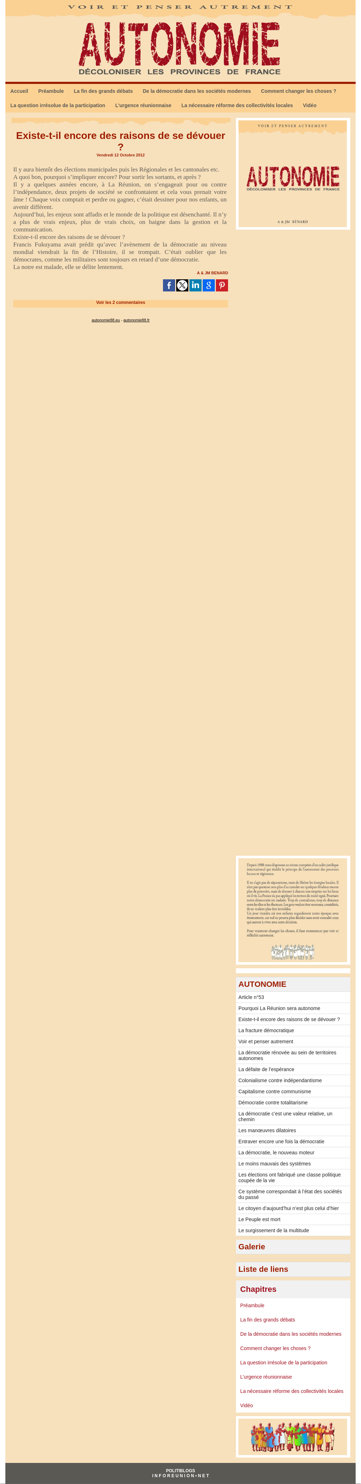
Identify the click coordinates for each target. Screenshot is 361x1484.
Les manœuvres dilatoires (267, 1130)
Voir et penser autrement (265, 1041)
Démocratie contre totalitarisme (273, 1102)
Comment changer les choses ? (298, 91)
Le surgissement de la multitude (273, 1230)
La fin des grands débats (103, 91)
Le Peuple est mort (259, 1219)
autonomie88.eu (106, 320)
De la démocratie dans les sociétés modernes (197, 91)
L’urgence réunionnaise (143, 105)
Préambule (51, 91)
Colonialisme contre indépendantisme (280, 1080)
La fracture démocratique (266, 1030)
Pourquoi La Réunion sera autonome (279, 1008)
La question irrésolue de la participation (57, 105)
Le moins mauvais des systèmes (274, 1163)
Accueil (19, 91)
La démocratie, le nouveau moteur (276, 1152)
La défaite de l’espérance (266, 1069)
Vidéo (310, 105)
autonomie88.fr (136, 320)
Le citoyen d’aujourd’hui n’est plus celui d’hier (288, 1208)
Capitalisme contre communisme (274, 1091)
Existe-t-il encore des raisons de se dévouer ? (289, 1019)
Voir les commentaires (120, 302)
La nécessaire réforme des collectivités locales (237, 105)
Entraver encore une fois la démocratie (281, 1141)
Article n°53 (251, 997)
